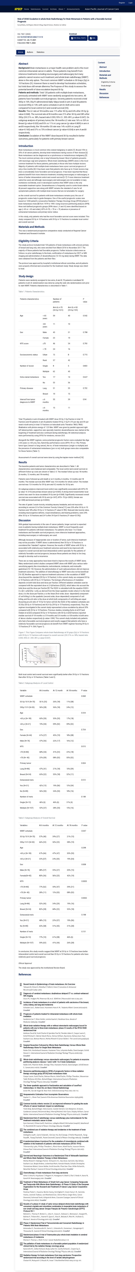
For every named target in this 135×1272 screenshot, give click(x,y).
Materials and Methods (105, 76)
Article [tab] (20, 52)
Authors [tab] (30, 52)
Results (102, 89)
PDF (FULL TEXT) (79, 38)
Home (26, 9)
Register (122, 3)
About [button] (61, 9)
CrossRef (26, 1010)
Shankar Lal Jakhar (60, 25)
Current (45, 9)
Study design (106, 85)
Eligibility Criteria (108, 82)
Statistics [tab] (40, 52)
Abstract (103, 67)
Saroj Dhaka (21, 25)
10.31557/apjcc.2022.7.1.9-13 (31, 37)
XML (93, 38)
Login (130, 3)
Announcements (73, 9)
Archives (53, 9)
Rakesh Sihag (38, 25)
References (104, 97)
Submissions (36, 9)
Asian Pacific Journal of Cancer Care (102, 9)
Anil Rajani (29, 25)
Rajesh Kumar (48, 25)
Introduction (104, 71)
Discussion (103, 93)
